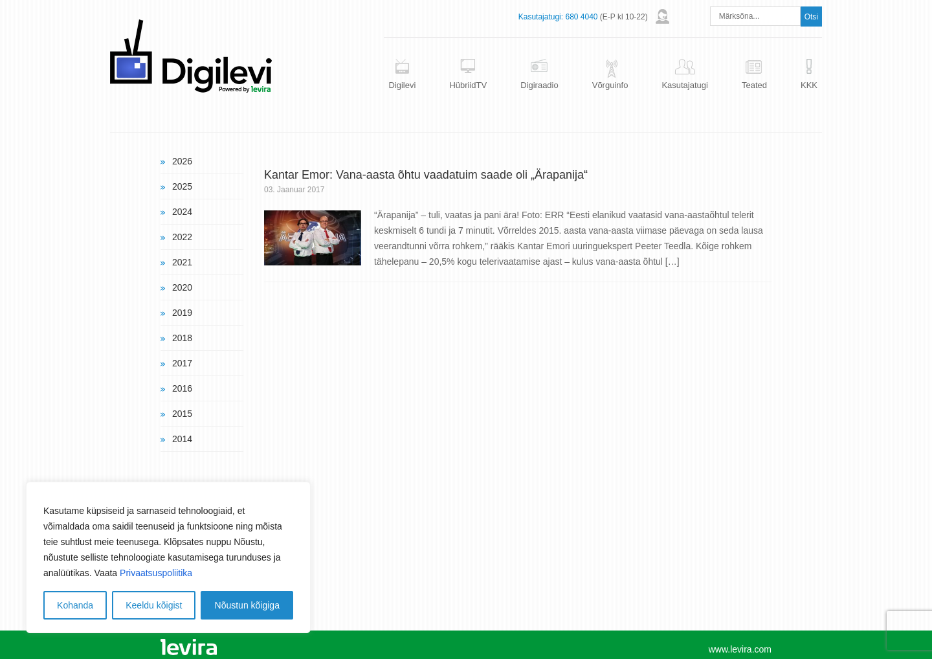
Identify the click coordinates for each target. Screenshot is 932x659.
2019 (182, 312)
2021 (182, 262)
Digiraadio (539, 85)
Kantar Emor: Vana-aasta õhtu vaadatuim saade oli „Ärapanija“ (426, 174)
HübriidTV (468, 85)
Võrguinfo (610, 85)
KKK (809, 85)
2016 (182, 388)
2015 (182, 413)
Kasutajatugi (684, 85)
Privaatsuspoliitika (156, 573)
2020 (182, 287)
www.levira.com (740, 649)
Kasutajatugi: (540, 16)
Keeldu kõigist (154, 605)
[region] (168, 557)
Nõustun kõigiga (247, 605)
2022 (182, 237)
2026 (182, 161)
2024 (182, 212)
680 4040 (581, 16)
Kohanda (75, 605)
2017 (182, 363)
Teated (754, 85)
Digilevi (402, 85)
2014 (182, 439)
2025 (182, 186)
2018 (182, 338)
